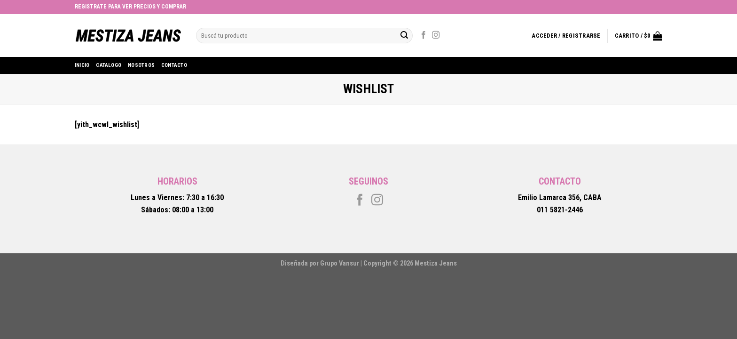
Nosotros (141, 65)
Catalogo (108, 65)
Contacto (174, 65)
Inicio (82, 65)
